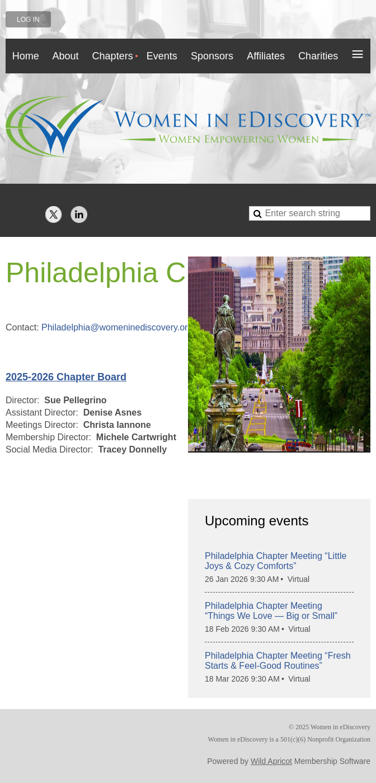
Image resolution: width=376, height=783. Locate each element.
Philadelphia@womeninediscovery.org (116, 327)
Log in (28, 20)
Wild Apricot (271, 761)
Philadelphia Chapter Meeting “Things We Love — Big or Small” (271, 611)
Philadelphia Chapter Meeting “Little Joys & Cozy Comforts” (275, 561)
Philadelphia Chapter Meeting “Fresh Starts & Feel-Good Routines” (278, 660)
